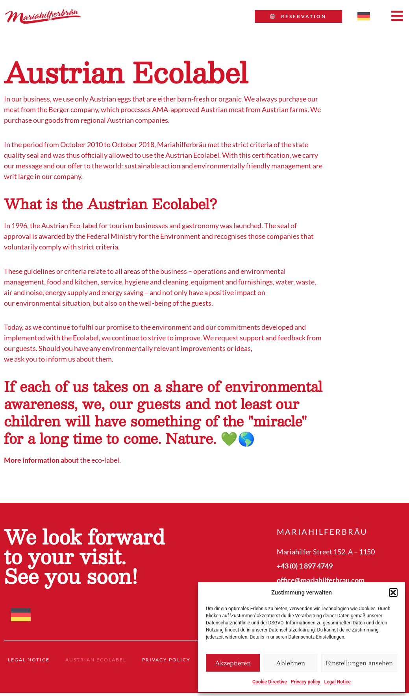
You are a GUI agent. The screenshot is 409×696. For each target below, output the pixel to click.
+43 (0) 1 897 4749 (305, 571)
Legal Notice (337, 682)
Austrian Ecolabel (95, 665)
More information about (41, 466)
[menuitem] (363, 16)
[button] (393, 592)
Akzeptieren (233, 663)
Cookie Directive (269, 682)
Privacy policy (305, 682)
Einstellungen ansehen (359, 663)
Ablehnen (290, 663)
